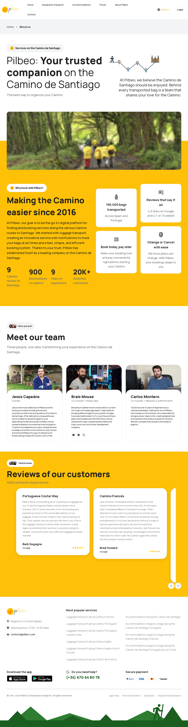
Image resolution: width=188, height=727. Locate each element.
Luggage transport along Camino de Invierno (91, 659)
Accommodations (81, 4)
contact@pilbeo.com (23, 634)
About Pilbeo (121, 4)
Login (180, 9)
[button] (171, 586)
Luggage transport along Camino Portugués (91, 623)
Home (30, 4)
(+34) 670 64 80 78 (83, 677)
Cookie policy (149, 695)
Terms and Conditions (131, 695)
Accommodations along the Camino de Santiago (153, 617)
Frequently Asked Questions (169, 695)
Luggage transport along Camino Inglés (89, 641)
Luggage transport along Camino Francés (90, 617)
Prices (103, 4)
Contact (31, 14)
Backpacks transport (53, 4)
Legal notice (114, 695)
